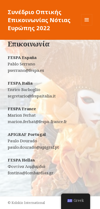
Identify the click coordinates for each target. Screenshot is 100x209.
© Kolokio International (26, 202)
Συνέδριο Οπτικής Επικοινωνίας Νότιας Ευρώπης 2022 (39, 20)
